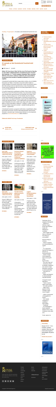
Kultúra (24, 8)
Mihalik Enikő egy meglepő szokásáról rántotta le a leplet (48, 184)
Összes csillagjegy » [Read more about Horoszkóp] (47, 336)
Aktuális (15, 8)
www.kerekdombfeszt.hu (13, 113)
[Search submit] (36, 3)
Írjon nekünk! (44, 379)
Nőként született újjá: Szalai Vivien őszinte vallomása (48, 180)
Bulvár (45, 8)
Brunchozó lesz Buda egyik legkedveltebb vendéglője (48, 70)
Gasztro (41, 8)
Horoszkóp (45, 323)
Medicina (33, 8)
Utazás (32, 369)
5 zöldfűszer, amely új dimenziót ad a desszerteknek (48, 175)
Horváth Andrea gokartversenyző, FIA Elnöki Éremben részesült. (19, 194)
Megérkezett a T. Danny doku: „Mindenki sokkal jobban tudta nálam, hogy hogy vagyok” (49, 76)
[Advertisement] (28, 21)
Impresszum (44, 369)
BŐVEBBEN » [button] (4, 170)
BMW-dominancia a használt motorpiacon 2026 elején (48, 66)
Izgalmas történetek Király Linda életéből (31, 153)
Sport (37, 8)
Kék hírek (33, 370)
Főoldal (10, 8)
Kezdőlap (4, 31)
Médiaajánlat (44, 367)
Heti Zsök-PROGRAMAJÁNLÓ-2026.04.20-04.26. (7, 153)
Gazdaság (20, 8)
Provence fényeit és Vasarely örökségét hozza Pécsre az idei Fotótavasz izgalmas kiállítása (19, 155)
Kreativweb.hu (51, 388)
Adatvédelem (44, 375)
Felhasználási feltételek (45, 373)
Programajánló (10, 31)
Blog (43, 377)
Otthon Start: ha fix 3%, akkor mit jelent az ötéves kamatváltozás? (49, 82)
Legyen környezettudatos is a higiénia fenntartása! (31, 194)
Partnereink (44, 370)
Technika (29, 8)
